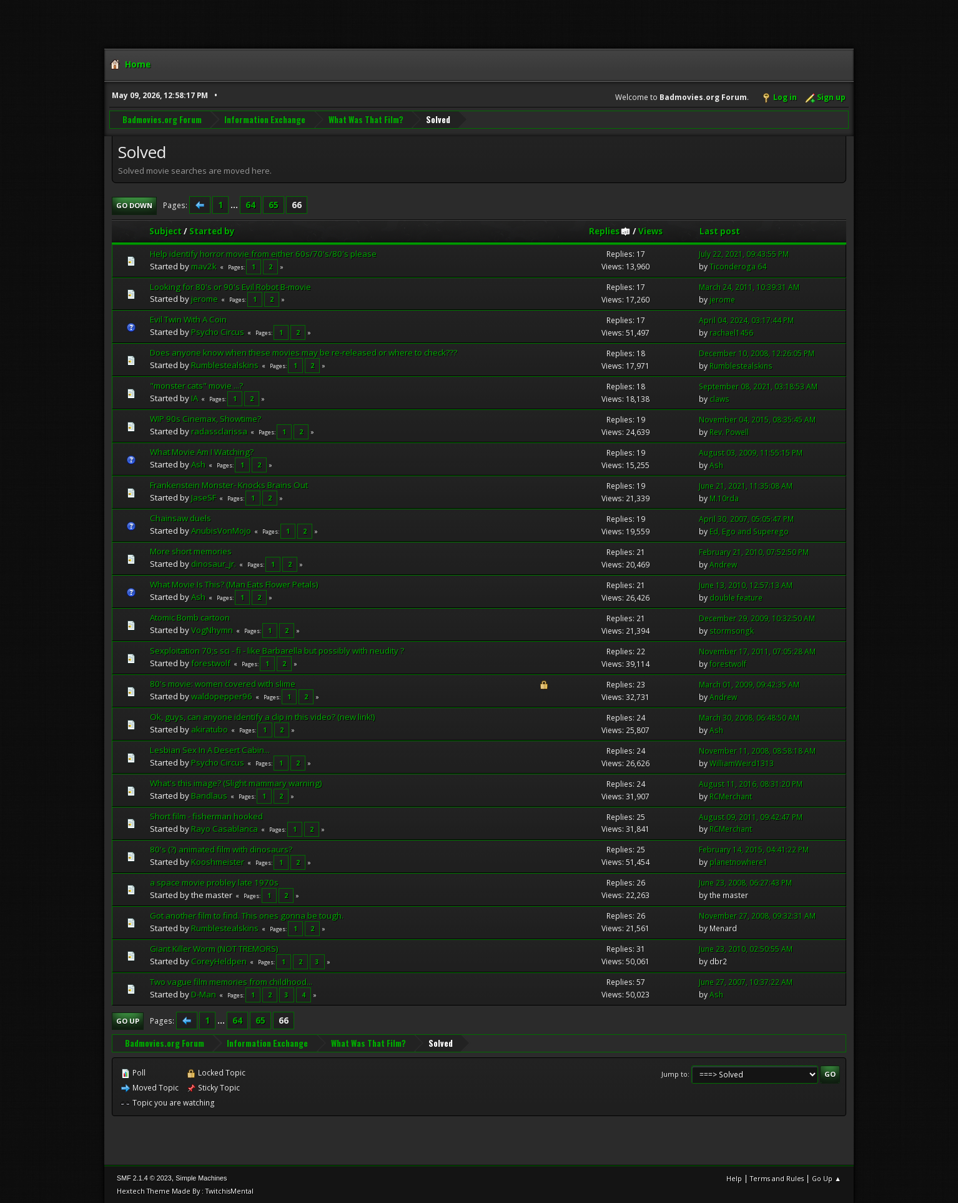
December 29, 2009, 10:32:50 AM (757, 617)
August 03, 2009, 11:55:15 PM (750, 452)
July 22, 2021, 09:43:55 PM (744, 253)
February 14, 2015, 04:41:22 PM (754, 849)
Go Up (127, 1020)
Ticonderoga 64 (737, 266)
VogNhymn (212, 629)
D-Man (203, 993)
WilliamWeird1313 (741, 762)
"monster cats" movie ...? (196, 385)
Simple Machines (201, 1177)
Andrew (723, 564)
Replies (610, 230)
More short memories (191, 550)
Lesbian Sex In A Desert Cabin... (210, 749)
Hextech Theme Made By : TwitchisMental (185, 1190)
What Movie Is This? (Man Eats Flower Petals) (234, 583)
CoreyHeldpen (219, 960)
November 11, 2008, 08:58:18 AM (757, 750)
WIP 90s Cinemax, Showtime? (205, 418)
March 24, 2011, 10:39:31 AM (749, 286)
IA (194, 397)
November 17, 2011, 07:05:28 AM (757, 651)
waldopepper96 (221, 695)
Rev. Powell (729, 431)
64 (250, 204)
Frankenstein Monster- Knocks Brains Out (229, 484)
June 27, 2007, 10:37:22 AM (746, 981)
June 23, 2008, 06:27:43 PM (745, 882)
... (235, 204)
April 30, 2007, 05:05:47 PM (746, 518)
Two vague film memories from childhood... (231, 981)
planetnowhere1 (738, 862)
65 (274, 204)
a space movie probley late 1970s (214, 881)
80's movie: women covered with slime (222, 683)
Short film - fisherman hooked (206, 815)
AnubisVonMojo (221, 530)
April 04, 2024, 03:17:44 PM (746, 319)
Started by (212, 230)
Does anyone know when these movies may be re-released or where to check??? (303, 352)
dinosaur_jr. (213, 563)
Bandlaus (209, 795)
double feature (736, 597)
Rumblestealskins (225, 364)
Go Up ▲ (826, 1177)
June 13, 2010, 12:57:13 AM (746, 584)
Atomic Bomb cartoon (190, 616)
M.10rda (724, 497)
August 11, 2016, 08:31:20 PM (750, 783)
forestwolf (210, 662)
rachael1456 (731, 332)
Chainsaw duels (180, 517)
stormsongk (731, 630)
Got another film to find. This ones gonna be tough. (246, 915)
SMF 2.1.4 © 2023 (144, 1177)
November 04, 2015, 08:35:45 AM (757, 419)
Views (650, 230)
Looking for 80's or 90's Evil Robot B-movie (230, 286)
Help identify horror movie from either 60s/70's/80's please (263, 253)
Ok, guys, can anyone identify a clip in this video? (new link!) (262, 716)
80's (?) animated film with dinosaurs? (221, 848)
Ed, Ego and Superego (749, 531)
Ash (198, 463)
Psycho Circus (217, 331)
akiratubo (209, 728)
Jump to (674, 1073)
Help (734, 1177)
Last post (719, 230)
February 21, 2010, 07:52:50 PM (754, 551)
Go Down (134, 204)
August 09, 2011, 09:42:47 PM (750, 816)
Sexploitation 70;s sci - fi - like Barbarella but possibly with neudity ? (277, 650)
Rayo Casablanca (224, 828)
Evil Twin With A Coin (188, 319)
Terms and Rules (777, 1177)
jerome (204, 298)
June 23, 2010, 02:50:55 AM (746, 948)
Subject (165, 230)
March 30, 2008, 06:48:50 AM (749, 717)
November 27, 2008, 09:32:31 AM (757, 915)
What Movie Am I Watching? (202, 451)
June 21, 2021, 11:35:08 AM (746, 485)
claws (719, 398)
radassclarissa (219, 430)
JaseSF (203, 496)
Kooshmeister (217, 861)
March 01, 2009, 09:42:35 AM (749, 684)
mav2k (204, 265)
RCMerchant (730, 796)
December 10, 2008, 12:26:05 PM (756, 352)
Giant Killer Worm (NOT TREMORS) (214, 948)
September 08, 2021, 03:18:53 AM (758, 386)
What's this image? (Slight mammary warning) (236, 782)
